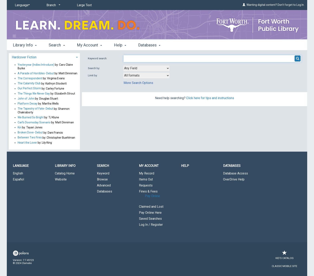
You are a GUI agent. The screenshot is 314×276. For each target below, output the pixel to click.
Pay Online (152, 196)
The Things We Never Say (34, 93)
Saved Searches (150, 219)
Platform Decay (27, 103)
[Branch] (52, 5)
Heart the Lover (27, 142)
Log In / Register (151, 225)
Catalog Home (65, 173)
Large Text (84, 5)
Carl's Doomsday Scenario (34, 122)
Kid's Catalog (285, 256)
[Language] (21, 5)
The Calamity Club (29, 83)
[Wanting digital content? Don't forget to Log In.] (244, 4)
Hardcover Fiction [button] (24, 57)
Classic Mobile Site (284, 266)
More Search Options (138, 83)
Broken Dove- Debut (30, 132)
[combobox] (146, 68)
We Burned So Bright (31, 117)
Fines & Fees (148, 191)
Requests (146, 185)
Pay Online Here (150, 213)
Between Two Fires (30, 137)
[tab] (44, 56)
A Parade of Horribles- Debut (36, 73)
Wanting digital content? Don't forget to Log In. (275, 4)
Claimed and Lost (151, 207)
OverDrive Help (234, 179)
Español (18, 179)
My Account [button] (89, 45)
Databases (104, 191)
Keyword (103, 173)
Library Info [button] (25, 45)
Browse (102, 179)
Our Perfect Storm (29, 88)
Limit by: (93, 75)
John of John (26, 98)
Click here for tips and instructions (210, 98)
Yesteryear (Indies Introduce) (36, 64)
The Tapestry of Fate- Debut (35, 108)
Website (61, 179)
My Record (146, 173)
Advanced (104, 185)
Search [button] (57, 45)
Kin (19, 127)
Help (185, 166)
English (18, 173)
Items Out (146, 179)
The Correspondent (30, 78)
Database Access (235, 173)
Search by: (94, 68)
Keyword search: (98, 58)
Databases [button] (149, 45)
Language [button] (21, 166)
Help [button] (120, 45)
